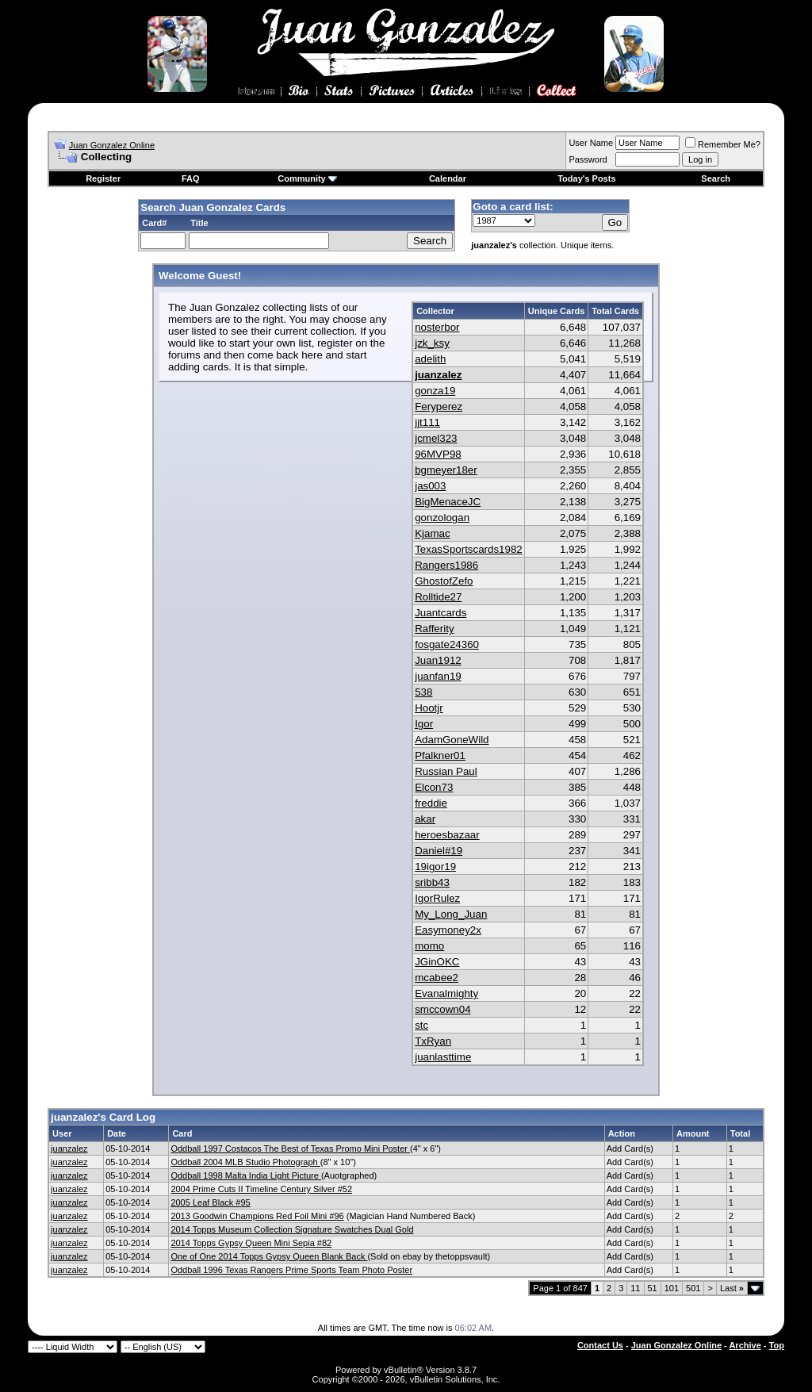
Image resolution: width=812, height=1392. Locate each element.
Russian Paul (446, 771)
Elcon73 (434, 787)
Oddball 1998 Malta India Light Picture (245, 1175)
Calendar (447, 178)
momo (429, 946)
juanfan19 (438, 676)
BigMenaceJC (448, 502)
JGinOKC (437, 962)
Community (307, 178)
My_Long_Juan (451, 914)
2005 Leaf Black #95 (210, 1202)
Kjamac (432, 533)
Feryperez (438, 406)
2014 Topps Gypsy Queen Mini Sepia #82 (250, 1243)
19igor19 (435, 866)
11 (635, 1288)
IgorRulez (437, 898)
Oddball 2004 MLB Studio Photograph (245, 1162)
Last (732, 1288)
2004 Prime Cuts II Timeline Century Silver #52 (261, 1189)
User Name (591, 143)
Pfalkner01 (440, 755)
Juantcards (440, 613)
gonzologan (442, 517)
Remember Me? (722, 144)
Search (715, 178)
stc (421, 1025)
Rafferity (434, 629)
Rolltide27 (438, 597)
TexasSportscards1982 (469, 549)
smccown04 (442, 1009)
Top (776, 1345)
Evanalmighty (446, 993)
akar (425, 819)
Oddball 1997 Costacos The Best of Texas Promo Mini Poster (290, 1148)
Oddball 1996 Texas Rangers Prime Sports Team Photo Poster (291, 1270)
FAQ (191, 178)
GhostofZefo (444, 581)
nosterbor (437, 327)
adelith (430, 359)
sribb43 (432, 882)
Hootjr (429, 708)
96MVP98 (438, 454)
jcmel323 (436, 438)
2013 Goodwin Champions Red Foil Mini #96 (256, 1216)
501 (693, 1288)
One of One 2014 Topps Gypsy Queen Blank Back (268, 1256)
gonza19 (435, 391)
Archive (744, 1345)
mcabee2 (436, 978)
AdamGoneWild (451, 740)
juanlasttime (443, 1057)
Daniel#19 (438, 851)
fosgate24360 (447, 644)
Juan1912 (438, 660)
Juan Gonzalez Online (112, 145)
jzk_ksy (432, 343)
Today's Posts (586, 178)
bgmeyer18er (446, 470)
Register (103, 178)
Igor (424, 724)
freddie (431, 803)
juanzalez (438, 375)
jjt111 (427, 422)
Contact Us (600, 1345)
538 (423, 692)
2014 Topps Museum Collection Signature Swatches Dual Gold (291, 1229)
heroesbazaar (447, 835)
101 (672, 1288)
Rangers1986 (446, 565)
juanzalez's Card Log (103, 1117)
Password (588, 159)
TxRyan (433, 1041)
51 (652, 1288)
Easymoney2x (448, 930)
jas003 (430, 486)
